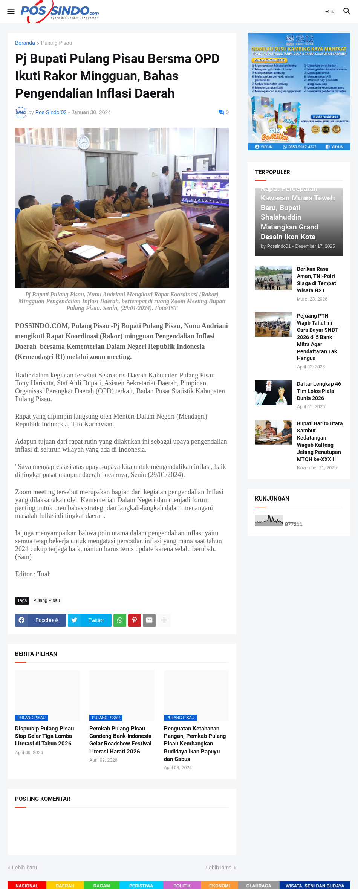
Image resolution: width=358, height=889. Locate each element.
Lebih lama (219, 868)
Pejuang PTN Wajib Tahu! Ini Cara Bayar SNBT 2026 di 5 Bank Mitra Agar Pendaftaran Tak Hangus (317, 337)
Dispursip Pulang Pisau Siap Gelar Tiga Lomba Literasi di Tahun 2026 (44, 736)
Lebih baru (24, 868)
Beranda (25, 43)
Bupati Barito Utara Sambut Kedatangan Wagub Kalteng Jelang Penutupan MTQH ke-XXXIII (320, 441)
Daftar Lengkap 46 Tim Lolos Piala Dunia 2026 (319, 391)
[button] (10, 11)
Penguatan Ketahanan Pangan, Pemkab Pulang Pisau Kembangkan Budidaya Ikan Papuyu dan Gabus (195, 743)
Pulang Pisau (56, 43)
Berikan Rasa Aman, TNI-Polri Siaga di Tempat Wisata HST (316, 279)
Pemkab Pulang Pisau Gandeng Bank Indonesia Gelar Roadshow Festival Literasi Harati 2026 (120, 740)
